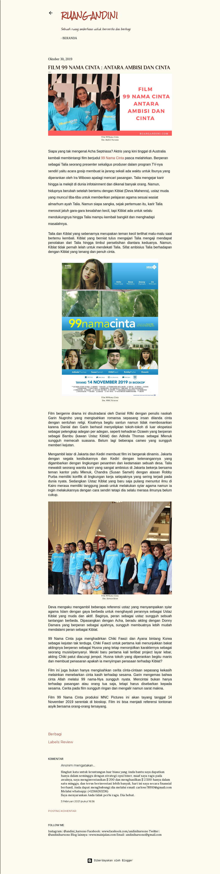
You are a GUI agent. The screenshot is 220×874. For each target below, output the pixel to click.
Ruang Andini (89, 15)
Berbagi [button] (55, 734)
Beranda (70, 38)
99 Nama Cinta (112, 158)
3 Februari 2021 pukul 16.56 (78, 801)
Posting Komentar (62, 810)
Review (67, 742)
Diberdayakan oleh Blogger (110, 860)
